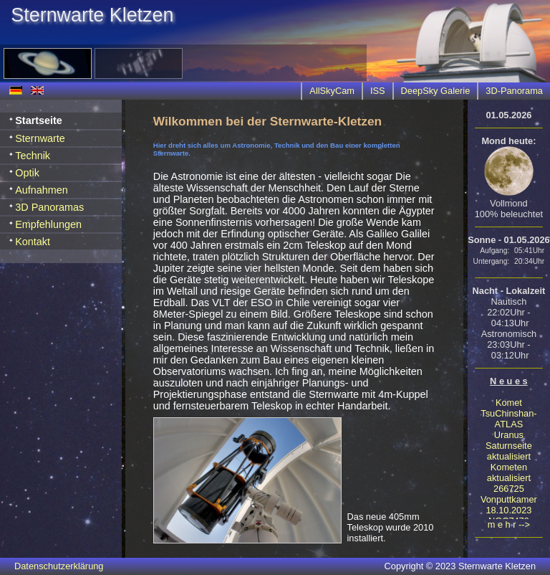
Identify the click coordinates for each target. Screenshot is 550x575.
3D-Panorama (514, 90)
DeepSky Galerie (436, 90)
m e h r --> (509, 524)
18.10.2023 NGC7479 (508, 515)
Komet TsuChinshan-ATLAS (508, 413)
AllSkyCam (331, 90)
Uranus (509, 434)
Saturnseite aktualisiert (509, 451)
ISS (377, 90)
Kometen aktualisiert (509, 472)
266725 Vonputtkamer (509, 494)
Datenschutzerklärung (58, 566)
